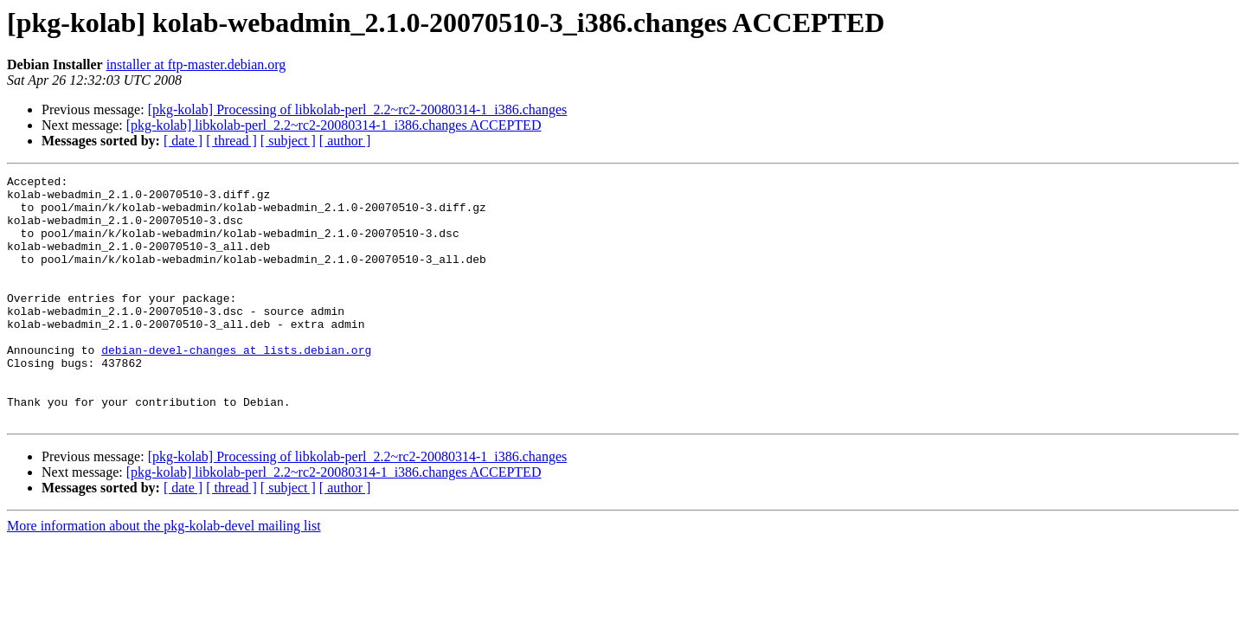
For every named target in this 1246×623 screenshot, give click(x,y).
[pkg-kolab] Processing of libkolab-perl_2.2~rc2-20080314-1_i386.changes (358, 109)
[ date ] (183, 140)
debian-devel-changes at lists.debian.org (236, 386)
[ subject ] (288, 140)
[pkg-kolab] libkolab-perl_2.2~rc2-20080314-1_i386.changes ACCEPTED (334, 125)
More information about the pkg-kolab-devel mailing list (164, 575)
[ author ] (345, 140)
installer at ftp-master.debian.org (196, 64)
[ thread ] (231, 140)
